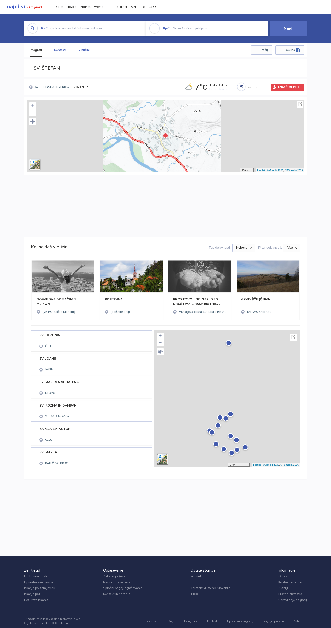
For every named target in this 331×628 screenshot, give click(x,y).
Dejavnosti (151, 621)
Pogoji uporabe (273, 621)
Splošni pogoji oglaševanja (122, 588)
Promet (85, 7)
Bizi (133, 7)
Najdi (288, 28)
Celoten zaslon (300, 104)
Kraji (171, 621)
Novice (71, 7)
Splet (59, 7)
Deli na (292, 50)
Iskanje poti (32, 594)
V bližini (84, 50)
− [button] (32, 112)
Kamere (252, 87)
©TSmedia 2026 (294, 170)
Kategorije (190, 621)
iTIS (142, 7)
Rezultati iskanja (36, 600)
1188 (152, 7)
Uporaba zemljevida (38, 582)
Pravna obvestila (290, 594)
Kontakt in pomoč (290, 582)
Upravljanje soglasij (292, 600)
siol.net (122, 7)
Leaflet (261, 170)
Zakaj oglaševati (115, 576)
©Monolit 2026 (275, 170)
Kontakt (212, 621)
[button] (32, 121)
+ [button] (32, 105)
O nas (282, 576)
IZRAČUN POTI (289, 87)
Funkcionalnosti (35, 576)
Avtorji (283, 588)
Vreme (98, 7)
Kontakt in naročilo (116, 594)
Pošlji (264, 50)
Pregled (36, 50)
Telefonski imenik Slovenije (210, 588)
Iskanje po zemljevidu (39, 588)
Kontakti (60, 50)
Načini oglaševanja (117, 582)
